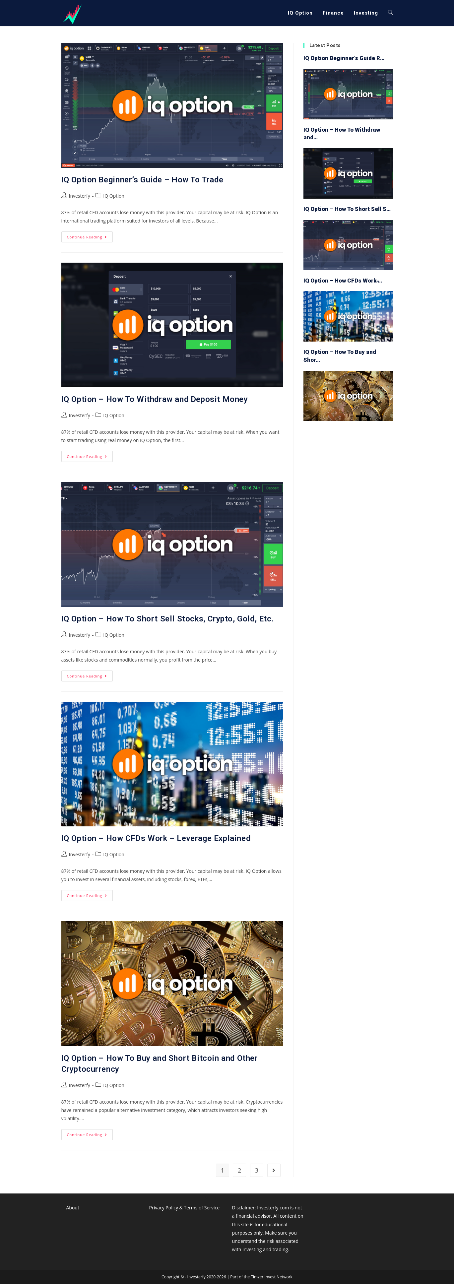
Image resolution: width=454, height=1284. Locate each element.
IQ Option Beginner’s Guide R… (343, 58)
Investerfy (79, 196)
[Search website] (390, 13)
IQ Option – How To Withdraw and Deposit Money (154, 399)
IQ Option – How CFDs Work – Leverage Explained (156, 838)
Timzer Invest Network (271, 1277)
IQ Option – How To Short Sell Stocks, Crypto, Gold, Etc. (167, 618)
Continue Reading (90, 238)
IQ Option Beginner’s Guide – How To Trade (142, 179)
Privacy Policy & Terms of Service (184, 1207)
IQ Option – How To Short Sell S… (347, 209)
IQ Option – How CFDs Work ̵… (342, 280)
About (72, 1207)
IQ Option (113, 196)
